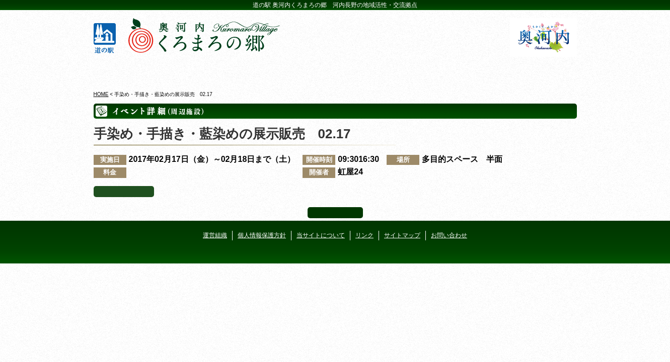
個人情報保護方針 (262, 235)
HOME (101, 94)
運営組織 (215, 235)
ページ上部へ (335, 212)
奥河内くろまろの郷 (133, 69)
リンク (364, 235)
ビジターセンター (214, 69)
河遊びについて (457, 69)
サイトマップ (402, 235)
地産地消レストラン (376, 69)
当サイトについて (320, 235)
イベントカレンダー (295, 69)
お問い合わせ (449, 235)
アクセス (538, 69)
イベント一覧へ (124, 191)
